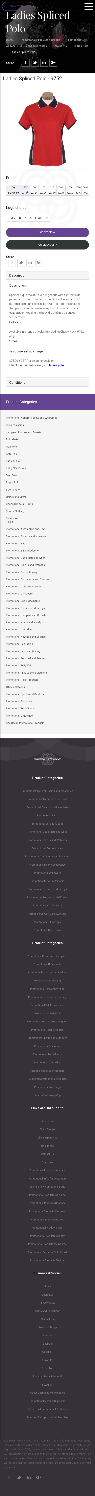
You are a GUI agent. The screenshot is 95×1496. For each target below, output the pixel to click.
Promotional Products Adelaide (47, 1194)
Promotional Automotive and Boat (47, 799)
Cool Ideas (47, 1145)
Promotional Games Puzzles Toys (47, 889)
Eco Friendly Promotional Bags (47, 1186)
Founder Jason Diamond (47, 1376)
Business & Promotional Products (47, 1409)
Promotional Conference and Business (47, 856)
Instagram (47, 1384)
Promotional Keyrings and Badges (47, 972)
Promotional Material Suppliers (47, 1401)
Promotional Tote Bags (47, 1087)
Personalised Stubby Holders (47, 1070)
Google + (47, 1351)
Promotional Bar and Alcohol (47, 823)
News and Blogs (47, 1327)
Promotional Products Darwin (47, 1219)
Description (17, 275)
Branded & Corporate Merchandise (47, 1417)
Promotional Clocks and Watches (47, 840)
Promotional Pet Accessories (47, 1005)
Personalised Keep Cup (47, 1095)
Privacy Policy (47, 1302)
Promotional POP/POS (47, 1013)
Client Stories (47, 1129)
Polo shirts (60, 45)
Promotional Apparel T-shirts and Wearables (47, 791)
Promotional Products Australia (40, 39)
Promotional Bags (47, 815)
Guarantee (47, 1294)
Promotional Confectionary (47, 848)
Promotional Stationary (47, 1046)
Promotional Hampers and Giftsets (47, 897)
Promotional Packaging (47, 980)
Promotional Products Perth (47, 1227)
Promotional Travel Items (47, 1054)
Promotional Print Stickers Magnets (47, 1021)
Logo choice (16, 207)
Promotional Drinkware (47, 872)
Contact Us (47, 1153)
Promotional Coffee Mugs (47, 905)
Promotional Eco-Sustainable (47, 881)
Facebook (47, 1343)
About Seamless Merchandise (47, 1392)
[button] (28, 218)
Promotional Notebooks (47, 930)
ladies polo (56, 365)
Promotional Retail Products (47, 1029)
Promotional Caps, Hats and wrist (47, 831)
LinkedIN (47, 1360)
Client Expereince (47, 1137)
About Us (47, 1121)
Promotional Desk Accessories (47, 864)
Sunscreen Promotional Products (47, 1078)
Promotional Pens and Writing (47, 988)
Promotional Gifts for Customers (47, 1178)
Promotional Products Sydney (47, 1235)
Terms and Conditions (47, 1311)
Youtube (47, 1368)
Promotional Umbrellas (47, 1062)
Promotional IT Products (47, 964)
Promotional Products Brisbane (47, 1203)
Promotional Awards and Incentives (47, 807)
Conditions (17, 383)
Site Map (47, 1335)
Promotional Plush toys (47, 922)
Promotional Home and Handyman (47, 956)
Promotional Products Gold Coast (47, 1252)
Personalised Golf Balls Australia (47, 913)
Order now (47, 232)
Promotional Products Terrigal (47, 1260)
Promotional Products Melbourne (47, 1243)
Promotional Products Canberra (47, 1211)
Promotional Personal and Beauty (47, 997)
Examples (47, 1162)
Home (10, 39)
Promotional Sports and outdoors (47, 1037)
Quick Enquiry (17, 6)
